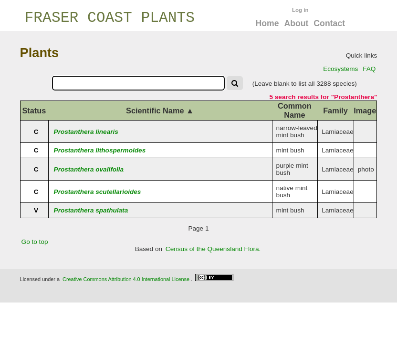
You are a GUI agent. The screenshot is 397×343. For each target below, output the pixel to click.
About (296, 23)
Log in (300, 10)
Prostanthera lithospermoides (100, 150)
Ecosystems (340, 68)
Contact (329, 23)
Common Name (295, 110)
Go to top (34, 241)
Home (267, 23)
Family (335, 110)
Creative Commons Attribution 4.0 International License (126, 279)
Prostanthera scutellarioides (97, 191)
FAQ (369, 68)
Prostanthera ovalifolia (89, 169)
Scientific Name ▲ (160, 110)
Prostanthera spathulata (91, 210)
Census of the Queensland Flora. (213, 248)
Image (365, 110)
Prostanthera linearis (86, 131)
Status (34, 110)
